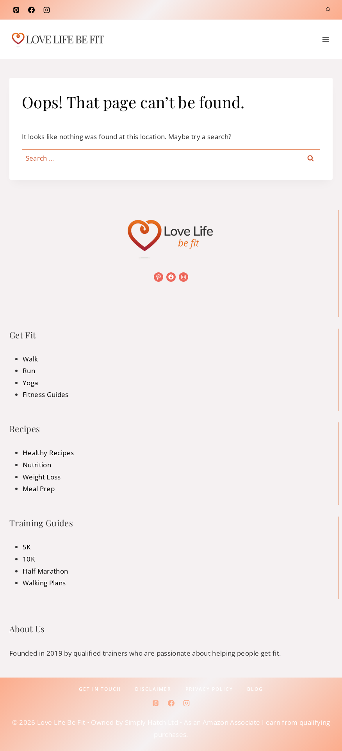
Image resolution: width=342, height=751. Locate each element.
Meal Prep (39, 488)
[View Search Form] (328, 9)
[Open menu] (325, 39)
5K (27, 546)
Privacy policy (209, 689)
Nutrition (37, 464)
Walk (30, 358)
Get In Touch (100, 689)
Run (29, 370)
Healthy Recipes (48, 452)
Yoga (30, 382)
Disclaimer (153, 689)
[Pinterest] (16, 9)
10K (29, 558)
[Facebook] (31, 9)
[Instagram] (46, 9)
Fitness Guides (46, 394)
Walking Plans (44, 582)
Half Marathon (45, 571)
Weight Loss (42, 476)
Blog (255, 689)
